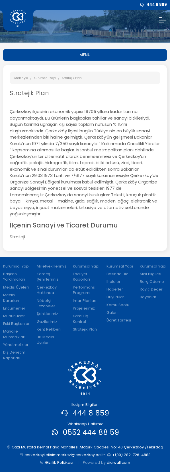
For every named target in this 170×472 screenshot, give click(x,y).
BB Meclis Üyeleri (45, 339)
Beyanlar (148, 297)
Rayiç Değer (151, 289)
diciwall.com (118, 462)
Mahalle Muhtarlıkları (14, 334)
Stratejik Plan (85, 329)
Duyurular (115, 297)
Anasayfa (21, 78)
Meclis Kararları (11, 297)
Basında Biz (117, 274)
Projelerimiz (84, 308)
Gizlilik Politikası (56, 462)
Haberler (114, 289)
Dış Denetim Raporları (14, 355)
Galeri (112, 312)
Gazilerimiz (47, 321)
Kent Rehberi (49, 329)
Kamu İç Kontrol (80, 318)
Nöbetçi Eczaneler (46, 303)
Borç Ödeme (152, 281)
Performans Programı (84, 290)
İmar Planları (84, 300)
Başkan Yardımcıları (14, 276)
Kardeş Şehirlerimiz (47, 276)
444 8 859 (91, 413)
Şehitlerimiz (47, 313)
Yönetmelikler (15, 344)
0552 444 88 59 (91, 432)
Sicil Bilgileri (150, 274)
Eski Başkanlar (16, 323)
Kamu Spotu (117, 305)
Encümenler (14, 308)
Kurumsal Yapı (45, 78)
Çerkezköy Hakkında (47, 290)
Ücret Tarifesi (118, 320)
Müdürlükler (14, 316)
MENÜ (85, 55)
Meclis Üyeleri (16, 287)
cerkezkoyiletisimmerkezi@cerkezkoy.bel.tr (62, 455)
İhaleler (113, 281)
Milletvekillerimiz (52, 266)
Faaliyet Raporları (81, 276)
